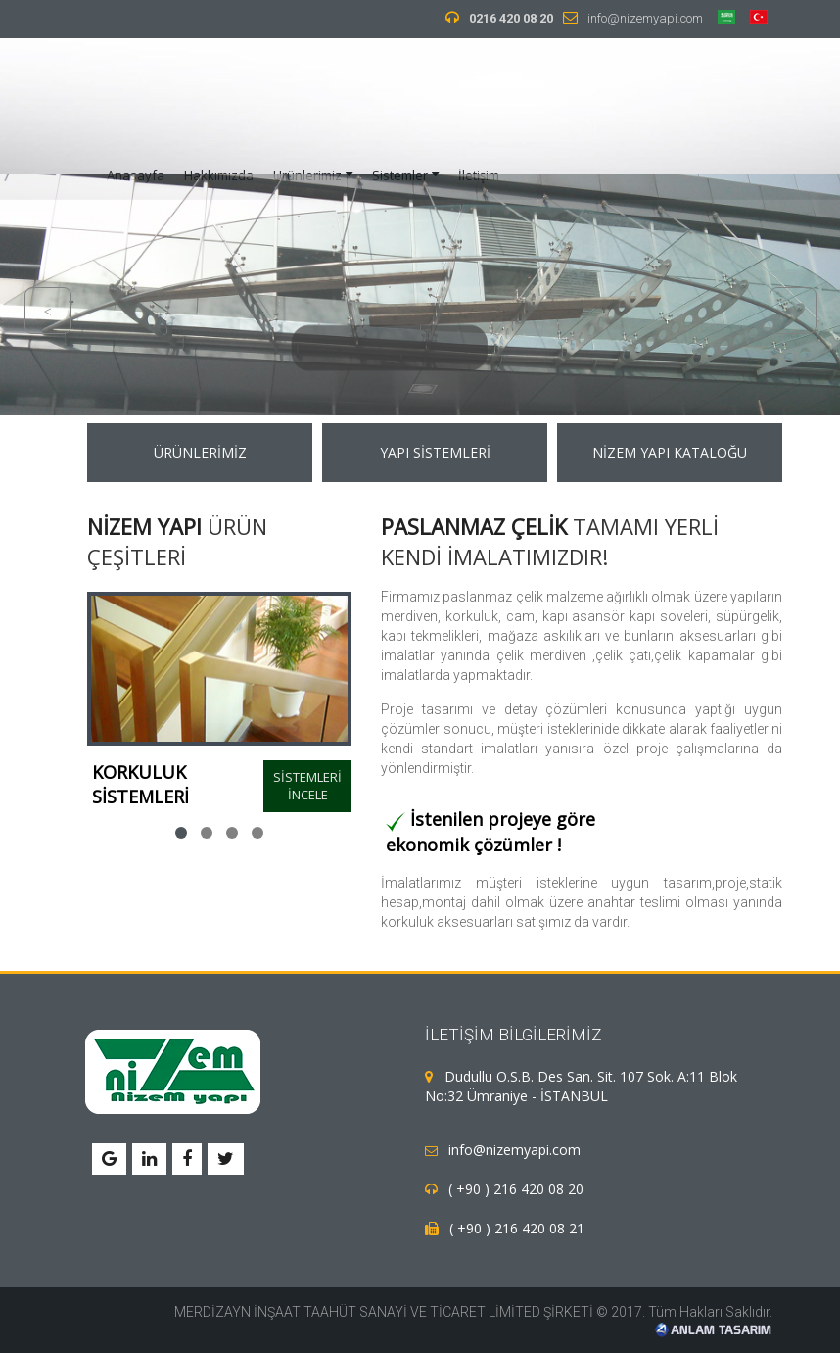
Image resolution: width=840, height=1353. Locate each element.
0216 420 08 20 (511, 18)
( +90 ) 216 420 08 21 (513, 1228)
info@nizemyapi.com (645, 18)
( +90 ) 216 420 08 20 (512, 1189)
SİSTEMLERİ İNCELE (307, 786)
